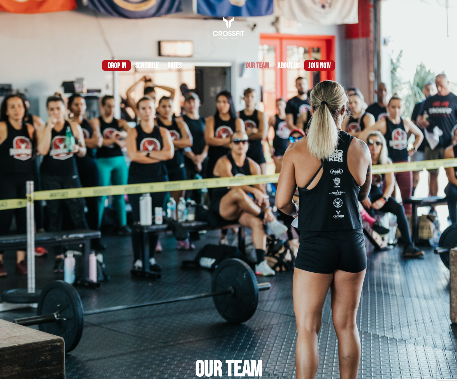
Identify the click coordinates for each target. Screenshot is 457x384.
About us (288, 65)
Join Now (319, 65)
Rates (175, 65)
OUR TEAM (257, 65)
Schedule (147, 65)
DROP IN (117, 65)
